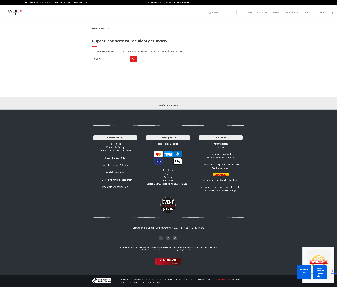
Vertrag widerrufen (230, 279)
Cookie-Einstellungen (147, 282)
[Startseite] (14, 13)
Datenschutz (188, 279)
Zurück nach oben (168, 103)
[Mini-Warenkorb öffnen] (322, 13)
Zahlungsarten (168, 137)
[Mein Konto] (332, 13)
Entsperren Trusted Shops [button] (304, 272)
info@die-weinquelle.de (115, 186)
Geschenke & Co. (292, 12)
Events (308, 12)
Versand (221, 137)
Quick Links (246, 12)
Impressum (122, 282)
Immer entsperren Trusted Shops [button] (320, 272)
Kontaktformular (115, 172)
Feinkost (276, 12)
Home (94, 28)
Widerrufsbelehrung (210, 279)
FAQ (129, 279)
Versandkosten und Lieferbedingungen (149, 279)
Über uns (122, 279)
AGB (197, 279)
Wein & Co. (262, 12)
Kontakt (132, 282)
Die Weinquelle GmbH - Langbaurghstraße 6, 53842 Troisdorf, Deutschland (168, 227)
